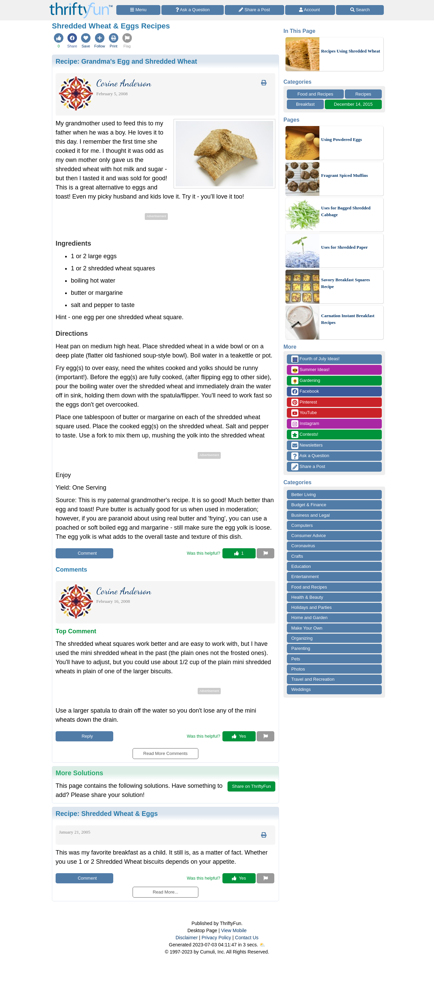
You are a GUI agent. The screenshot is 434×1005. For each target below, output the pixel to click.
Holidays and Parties (311, 607)
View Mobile (233, 930)
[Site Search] (360, 10)
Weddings (301, 689)
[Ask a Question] (192, 10)
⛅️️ (262, 944)
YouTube (304, 412)
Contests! (304, 434)
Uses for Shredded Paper (344, 247)
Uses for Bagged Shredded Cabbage (346, 211)
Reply (84, 736)
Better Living (303, 494)
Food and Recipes (315, 94)
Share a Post (308, 466)
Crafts (297, 556)
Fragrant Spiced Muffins (344, 175)
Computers (302, 525)
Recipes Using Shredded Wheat (350, 51)
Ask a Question (310, 455)
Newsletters (307, 445)
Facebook (305, 391)
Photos (298, 669)
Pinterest (304, 402)
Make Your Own (306, 628)
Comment (84, 553)
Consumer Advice (308, 535)
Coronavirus (303, 545)
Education (301, 566)
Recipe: (126, 61)
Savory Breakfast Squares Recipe (345, 283)
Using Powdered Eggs (341, 139)
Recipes (363, 94)
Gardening (305, 380)
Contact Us (246, 937)
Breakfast (305, 104)
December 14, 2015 (353, 104)
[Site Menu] (138, 10)
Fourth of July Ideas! (315, 359)
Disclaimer (187, 937)
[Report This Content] (265, 553)
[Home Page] (81, 4)
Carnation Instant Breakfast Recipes (347, 319)
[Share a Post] (254, 10)
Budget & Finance (308, 504)
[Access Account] (310, 10)
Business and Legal (310, 515)
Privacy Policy (216, 937)
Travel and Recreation (312, 679)
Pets (295, 658)
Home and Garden (309, 617)
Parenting (300, 648)
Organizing (302, 638)
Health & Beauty (307, 597)
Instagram (305, 423)
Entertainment (305, 576)
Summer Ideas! (310, 369)
